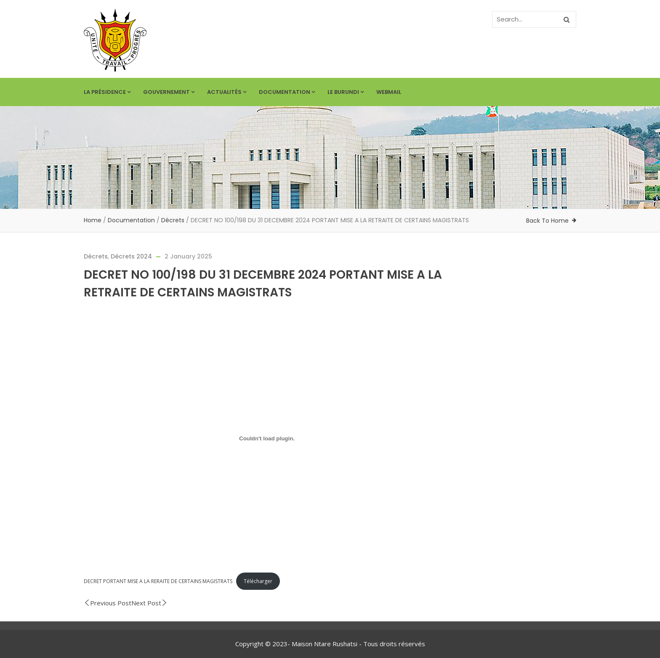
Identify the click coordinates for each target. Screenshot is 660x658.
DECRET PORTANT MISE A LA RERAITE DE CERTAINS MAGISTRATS (158, 581)
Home (92, 220)
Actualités (226, 92)
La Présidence (107, 92)
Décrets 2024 (131, 256)
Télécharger (258, 581)
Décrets (172, 220)
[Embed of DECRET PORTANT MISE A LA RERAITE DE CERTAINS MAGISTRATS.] (267, 438)
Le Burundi (345, 92)
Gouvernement (168, 92)
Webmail (388, 92)
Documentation (287, 92)
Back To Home (547, 220)
